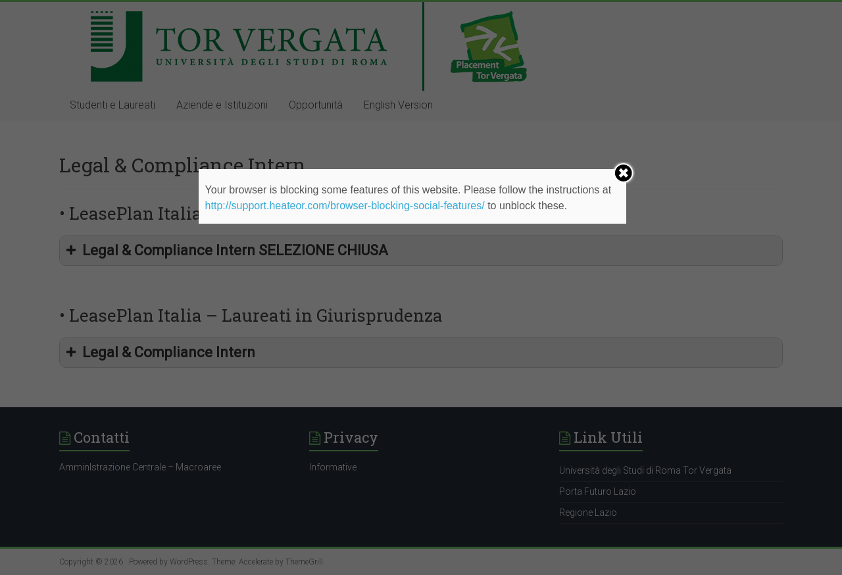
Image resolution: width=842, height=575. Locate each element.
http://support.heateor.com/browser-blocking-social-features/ (345, 205)
